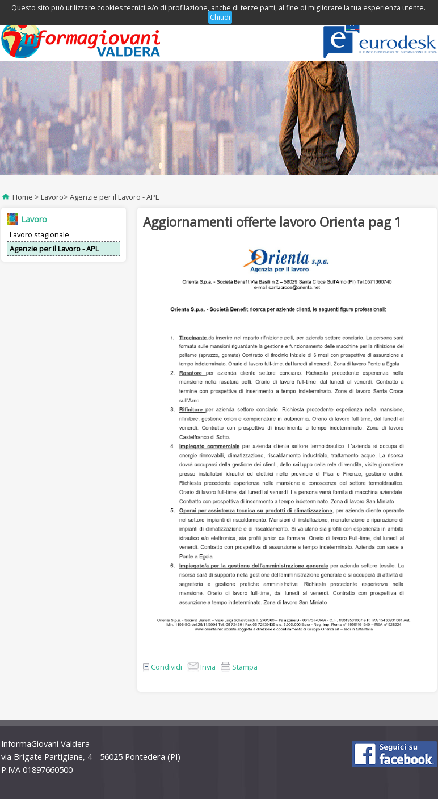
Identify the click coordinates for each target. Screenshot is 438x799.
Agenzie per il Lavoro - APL (114, 197)
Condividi (162, 667)
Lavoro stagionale (39, 234)
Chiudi (220, 17)
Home (22, 197)
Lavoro (52, 197)
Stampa (239, 667)
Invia (201, 667)
